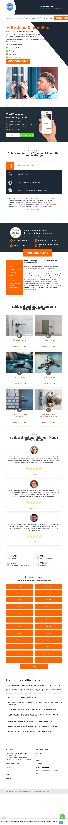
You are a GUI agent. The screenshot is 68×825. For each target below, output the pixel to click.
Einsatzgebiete (18, 18)
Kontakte (45, 18)
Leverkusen (48, 626)
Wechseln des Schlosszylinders (48, 415)
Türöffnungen (19, 340)
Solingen (19, 633)
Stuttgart (48, 599)
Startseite (10, 18)
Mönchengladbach (48, 653)
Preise (26, 18)
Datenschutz (9, 771)
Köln (48, 593)
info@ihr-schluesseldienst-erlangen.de (51, 8)
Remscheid (20, 653)
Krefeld (34, 666)
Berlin (19, 586)
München (19, 593)
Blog (51, 18)
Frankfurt (19, 599)
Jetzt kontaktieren (33, 209)
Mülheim (48, 619)
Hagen (20, 619)
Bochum (20, 613)
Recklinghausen (48, 640)
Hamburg (48, 586)
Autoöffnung (19, 377)
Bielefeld (19, 640)
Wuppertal (48, 613)
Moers (48, 660)
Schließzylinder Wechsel (19, 415)
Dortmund (48, 606)
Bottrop (20, 646)
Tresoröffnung (48, 340)
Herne (19, 626)
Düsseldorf (20, 606)
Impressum (32, 18)
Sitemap (8, 778)
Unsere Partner (39, 18)
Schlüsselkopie (48, 377)
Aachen (48, 646)
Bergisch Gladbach (20, 660)
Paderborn (48, 633)
